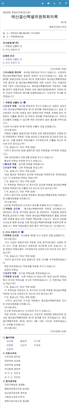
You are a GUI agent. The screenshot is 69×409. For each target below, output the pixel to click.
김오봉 (16, 208)
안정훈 (10, 345)
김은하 (8, 273)
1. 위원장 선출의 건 (12, 59)
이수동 (37, 340)
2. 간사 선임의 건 (12, 62)
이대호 (37, 345)
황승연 (8, 164)
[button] (3, 3)
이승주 (8, 105)
